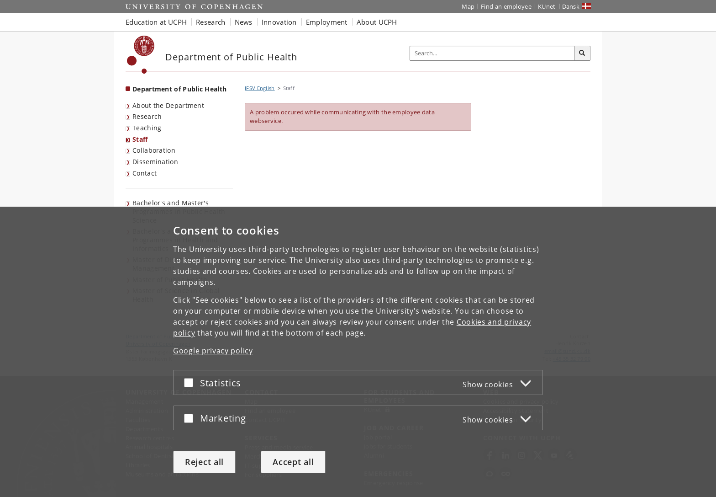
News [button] (244, 22)
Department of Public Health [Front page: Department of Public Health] (179, 89)
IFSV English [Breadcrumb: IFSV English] (260, 88)
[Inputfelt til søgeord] (492, 53)
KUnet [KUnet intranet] (547, 6)
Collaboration (153, 150)
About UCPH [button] (377, 22)
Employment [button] (326, 22)
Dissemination (155, 161)
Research (147, 116)
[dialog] (358, 352)
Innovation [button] (279, 22)
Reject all (204, 461)
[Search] (582, 53)
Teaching (146, 127)
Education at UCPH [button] (156, 22)
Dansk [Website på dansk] (571, 6)
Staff (140, 139)
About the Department (168, 105)
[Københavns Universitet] (141, 55)
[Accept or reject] (191, 382)
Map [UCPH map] (468, 6)
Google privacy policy (213, 351)
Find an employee (506, 6)
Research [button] (210, 22)
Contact (144, 173)
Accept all (293, 461)
